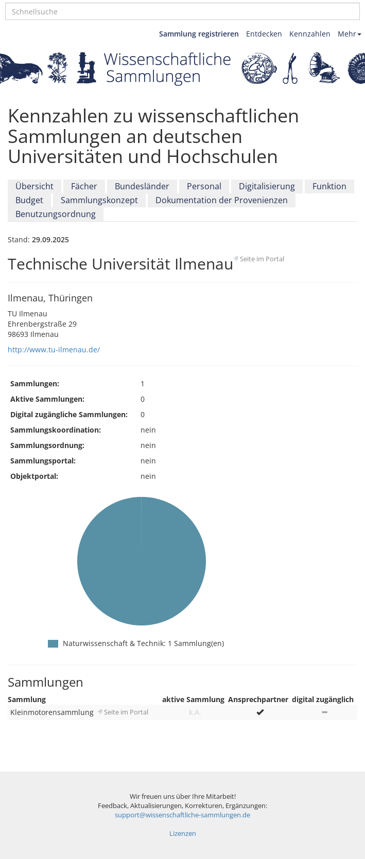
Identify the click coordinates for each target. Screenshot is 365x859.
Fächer (84, 186)
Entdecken (264, 34)
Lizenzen (182, 833)
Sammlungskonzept (99, 200)
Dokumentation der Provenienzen (221, 200)
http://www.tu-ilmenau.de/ (54, 349)
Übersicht (34, 186)
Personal (204, 186)
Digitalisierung (267, 186)
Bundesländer (142, 186)
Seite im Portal (262, 258)
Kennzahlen (310, 34)
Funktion (329, 186)
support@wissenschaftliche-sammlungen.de (182, 815)
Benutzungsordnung (55, 214)
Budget (29, 200)
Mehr (349, 34)
